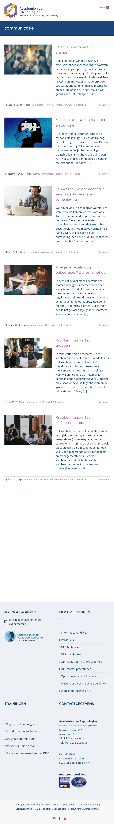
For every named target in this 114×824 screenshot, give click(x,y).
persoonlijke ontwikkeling (56, 479)
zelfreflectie (54, 325)
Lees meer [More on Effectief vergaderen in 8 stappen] (104, 104)
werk (70, 104)
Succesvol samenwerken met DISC (27, 753)
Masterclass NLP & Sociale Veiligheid (84, 683)
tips (52, 104)
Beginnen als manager (20, 724)
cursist (59, 173)
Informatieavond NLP (74, 632)
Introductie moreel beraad (22, 731)
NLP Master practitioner (76, 669)
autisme (35, 173)
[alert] (29, 622)
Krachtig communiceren (21, 738)
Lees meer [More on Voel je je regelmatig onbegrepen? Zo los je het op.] (104, 325)
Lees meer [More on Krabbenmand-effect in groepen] (104, 402)
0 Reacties (81, 104)
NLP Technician (70, 647)
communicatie (37, 104)
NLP (48, 104)
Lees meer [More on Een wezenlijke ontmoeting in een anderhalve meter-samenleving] (104, 252)
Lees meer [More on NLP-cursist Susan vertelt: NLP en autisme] (104, 173)
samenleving (60, 252)
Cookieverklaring (23, 808)
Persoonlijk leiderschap (20, 746)
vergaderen (61, 104)
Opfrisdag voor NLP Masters (78, 676)
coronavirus (47, 252)
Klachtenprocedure (88, 804)
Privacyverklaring (49, 804)
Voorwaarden (68, 804)
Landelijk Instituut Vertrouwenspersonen (78, 808)
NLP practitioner (71, 654)
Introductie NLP (70, 640)
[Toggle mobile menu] (108, 7)
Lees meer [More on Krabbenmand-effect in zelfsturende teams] (104, 479)
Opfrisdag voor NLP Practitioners (81, 661)
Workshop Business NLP (76, 691)
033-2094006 (79, 742)
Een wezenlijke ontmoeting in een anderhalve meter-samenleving (80, 194)
